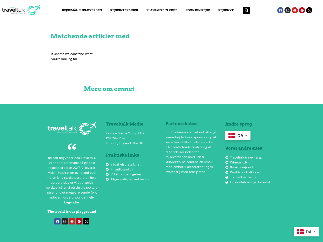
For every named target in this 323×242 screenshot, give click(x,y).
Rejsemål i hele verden (82, 10)
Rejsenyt (225, 10)
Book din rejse (198, 10)
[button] (246, 10)
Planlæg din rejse (161, 10)
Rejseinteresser (124, 10)
